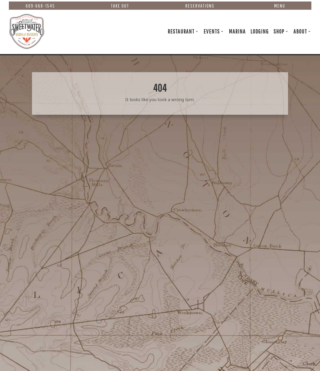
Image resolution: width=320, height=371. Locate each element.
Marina (237, 31)
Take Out (120, 6)
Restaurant (181, 31)
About (300, 31)
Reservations (200, 6)
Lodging (259, 31)
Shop (279, 31)
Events (212, 31)
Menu (279, 6)
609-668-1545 (40, 6)
